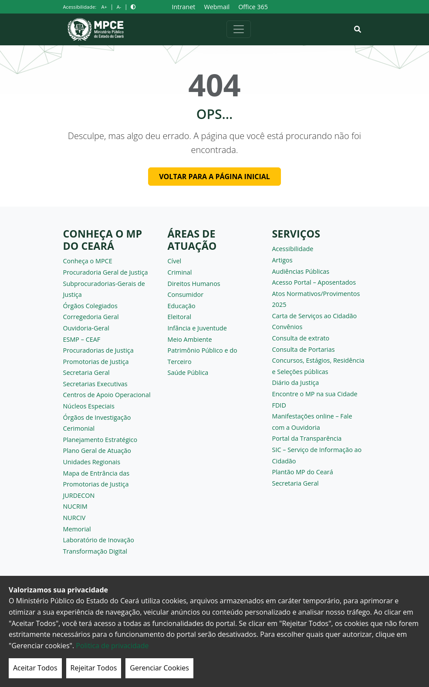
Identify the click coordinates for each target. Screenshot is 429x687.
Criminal (180, 272)
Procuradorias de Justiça (98, 350)
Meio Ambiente (190, 339)
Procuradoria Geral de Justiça (105, 272)
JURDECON (79, 495)
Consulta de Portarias (303, 349)
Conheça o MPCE (87, 261)
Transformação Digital (95, 551)
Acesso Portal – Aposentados (314, 282)
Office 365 (253, 7)
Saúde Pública (188, 372)
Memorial (77, 529)
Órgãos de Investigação (97, 417)
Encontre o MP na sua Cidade (315, 394)
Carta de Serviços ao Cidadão (314, 316)
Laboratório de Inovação (98, 540)
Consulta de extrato (301, 338)
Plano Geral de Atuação (97, 450)
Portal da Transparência (307, 438)
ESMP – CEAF (82, 339)
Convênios (287, 327)
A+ (104, 6)
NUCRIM (75, 506)
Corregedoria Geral (91, 317)
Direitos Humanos (194, 283)
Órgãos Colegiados (90, 306)
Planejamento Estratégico (100, 439)
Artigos (282, 260)
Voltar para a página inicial (214, 176)
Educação (182, 306)
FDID (279, 405)
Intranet (184, 7)
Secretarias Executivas (95, 384)
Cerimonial (79, 428)
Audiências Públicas (301, 271)
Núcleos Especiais (89, 406)
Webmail (217, 7)
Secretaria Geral (86, 372)
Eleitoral (180, 317)
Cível (175, 261)
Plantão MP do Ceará (302, 472)
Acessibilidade (293, 249)
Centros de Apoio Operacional (107, 395)
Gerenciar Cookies (159, 668)
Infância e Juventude (197, 328)
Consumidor (186, 294)
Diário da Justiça (295, 382)
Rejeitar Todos (94, 668)
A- (119, 6)
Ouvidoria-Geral (86, 328)
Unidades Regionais (92, 462)
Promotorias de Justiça (96, 361)
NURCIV (74, 518)
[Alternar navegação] (238, 29)
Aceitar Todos (35, 668)
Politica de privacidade (112, 645)
